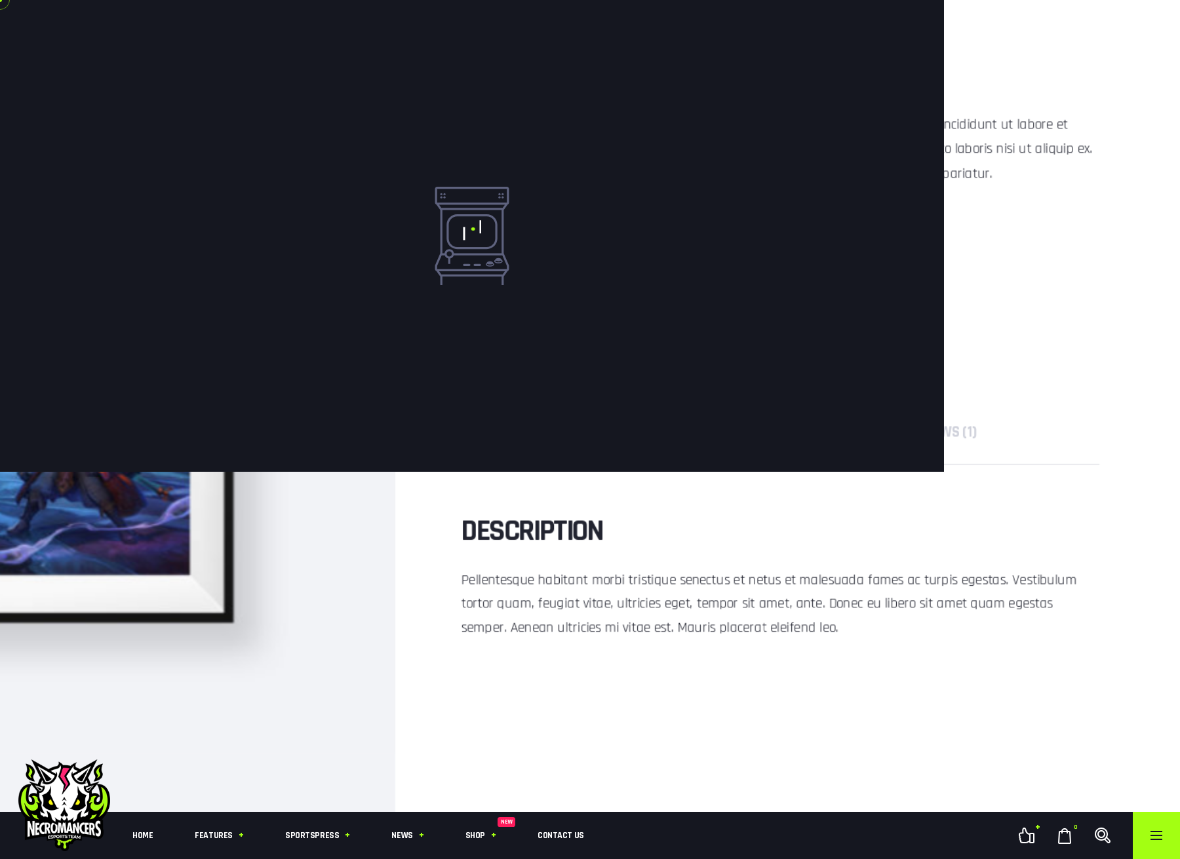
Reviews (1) (954, 432)
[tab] (954, 432)
